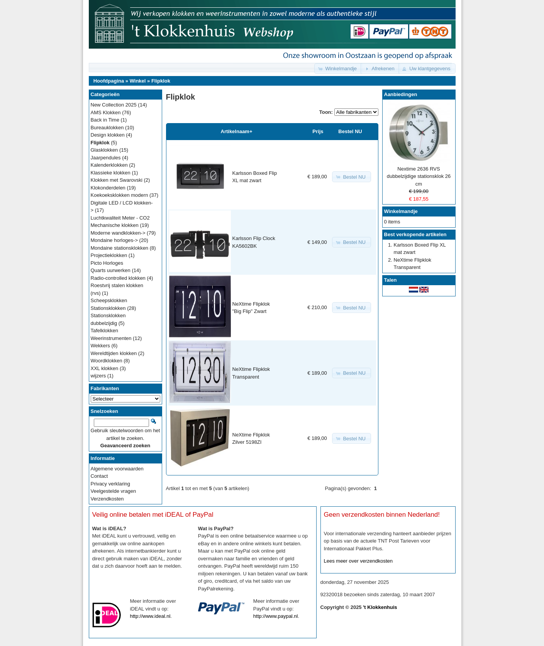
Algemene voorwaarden (117, 469)
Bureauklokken (107, 127)
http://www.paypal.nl (275, 616)
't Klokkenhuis (380, 607)
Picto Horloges (107, 263)
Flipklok (160, 81)
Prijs (317, 131)
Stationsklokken (108, 308)
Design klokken (108, 135)
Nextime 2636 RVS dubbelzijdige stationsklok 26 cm (419, 176)
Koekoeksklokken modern (119, 195)
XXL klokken (105, 368)
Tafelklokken (105, 330)
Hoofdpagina (108, 81)
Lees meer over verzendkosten (358, 561)
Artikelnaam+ (237, 131)
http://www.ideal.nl (150, 616)
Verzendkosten (107, 499)
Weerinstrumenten (111, 338)
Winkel (138, 81)
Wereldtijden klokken (114, 353)
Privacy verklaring (110, 484)
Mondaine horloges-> (114, 240)
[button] (338, 68)
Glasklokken (104, 150)
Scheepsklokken (109, 300)
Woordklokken (106, 361)
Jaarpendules (106, 158)
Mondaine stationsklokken (120, 248)
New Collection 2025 (114, 105)
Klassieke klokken (110, 173)
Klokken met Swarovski (116, 180)
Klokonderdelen (108, 188)
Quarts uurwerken (110, 270)
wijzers (98, 376)
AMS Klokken (106, 112)
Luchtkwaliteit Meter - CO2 (120, 218)
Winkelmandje (401, 211)
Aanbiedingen (400, 94)
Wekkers (100, 345)
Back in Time (105, 120)
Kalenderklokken (109, 165)
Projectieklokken (109, 255)
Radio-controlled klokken (118, 278)
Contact (99, 476)
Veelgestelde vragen (113, 491)
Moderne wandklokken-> (118, 233)
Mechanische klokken (115, 225)
